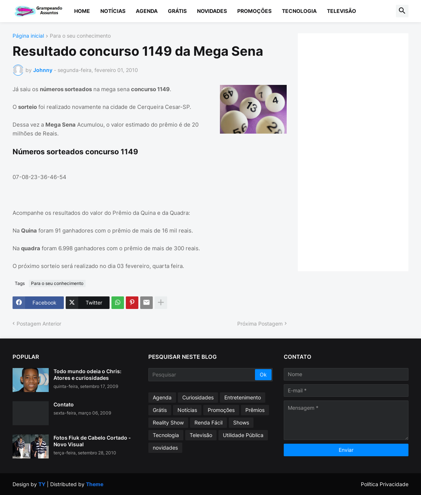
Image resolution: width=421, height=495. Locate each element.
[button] (402, 11)
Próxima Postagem (260, 323)
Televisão (341, 11)
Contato (64, 404)
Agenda (147, 11)
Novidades (212, 11)
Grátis (177, 11)
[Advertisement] (360, 151)
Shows (241, 422)
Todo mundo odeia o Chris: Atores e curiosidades (87, 374)
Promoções (254, 11)
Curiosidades (198, 397)
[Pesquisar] (202, 374)
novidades (165, 447)
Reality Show (168, 422)
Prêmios (255, 410)
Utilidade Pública (243, 435)
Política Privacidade (384, 484)
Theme (94, 484)
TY (41, 484)
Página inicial (28, 36)
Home (82, 11)
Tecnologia (299, 11)
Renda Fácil (208, 422)
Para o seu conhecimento (80, 36)
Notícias (112, 11)
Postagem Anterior (39, 323)
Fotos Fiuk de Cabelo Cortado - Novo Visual (92, 440)
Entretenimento (242, 397)
